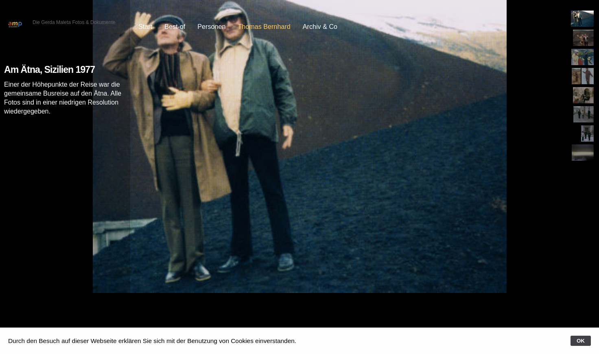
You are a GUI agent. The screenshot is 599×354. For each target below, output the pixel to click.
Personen (211, 26)
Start (145, 26)
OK (581, 341)
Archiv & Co (320, 26)
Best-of (174, 26)
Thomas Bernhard (264, 26)
